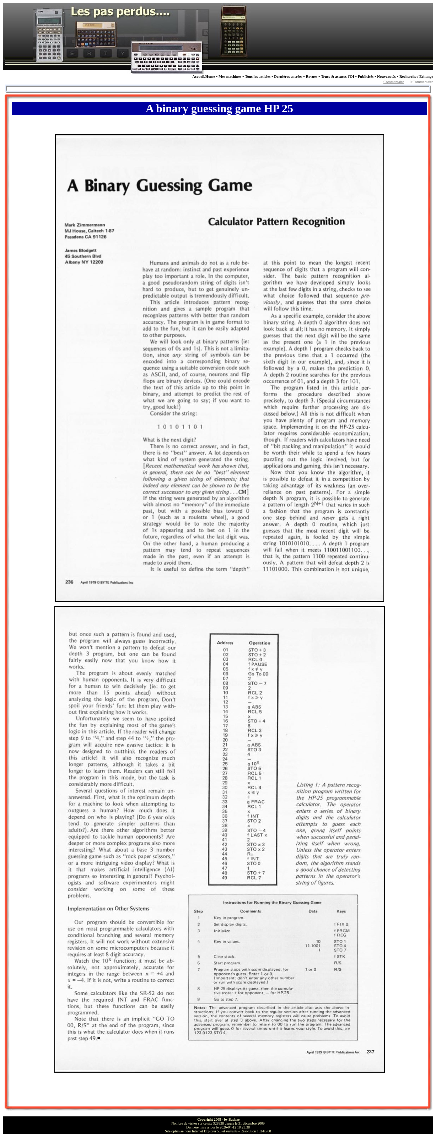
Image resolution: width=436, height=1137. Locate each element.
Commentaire (393, 82)
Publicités (365, 76)
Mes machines (230, 76)
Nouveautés (386, 76)
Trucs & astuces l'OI (337, 76)
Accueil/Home (203, 76)
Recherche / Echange (416, 76)
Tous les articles (257, 76)
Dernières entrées (288, 76)
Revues (312, 76)
